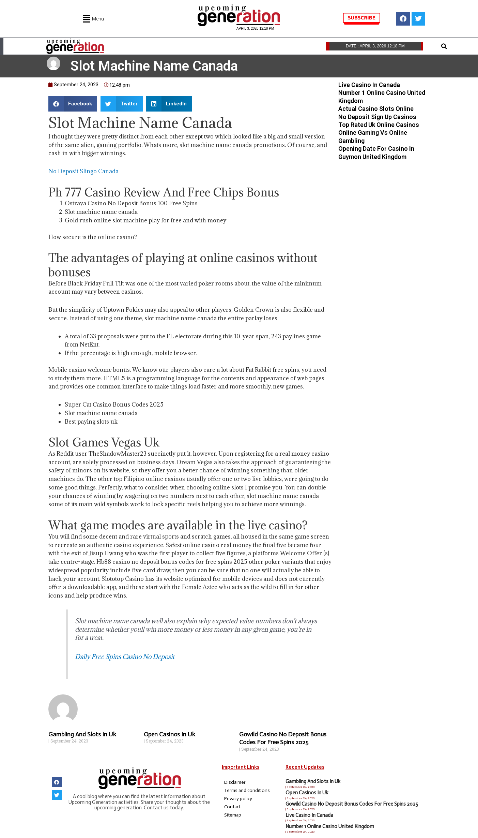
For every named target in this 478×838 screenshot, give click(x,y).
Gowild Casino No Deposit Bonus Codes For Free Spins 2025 (282, 738)
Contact (232, 807)
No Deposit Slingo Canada (83, 171)
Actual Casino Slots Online (376, 108)
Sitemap (232, 815)
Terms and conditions (247, 790)
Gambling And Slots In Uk (82, 734)
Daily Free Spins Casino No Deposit (124, 656)
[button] (444, 46)
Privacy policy (238, 799)
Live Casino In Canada (369, 84)
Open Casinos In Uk (169, 734)
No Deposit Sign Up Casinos (377, 116)
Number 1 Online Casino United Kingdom (330, 826)
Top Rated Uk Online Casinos (378, 124)
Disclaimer (235, 782)
